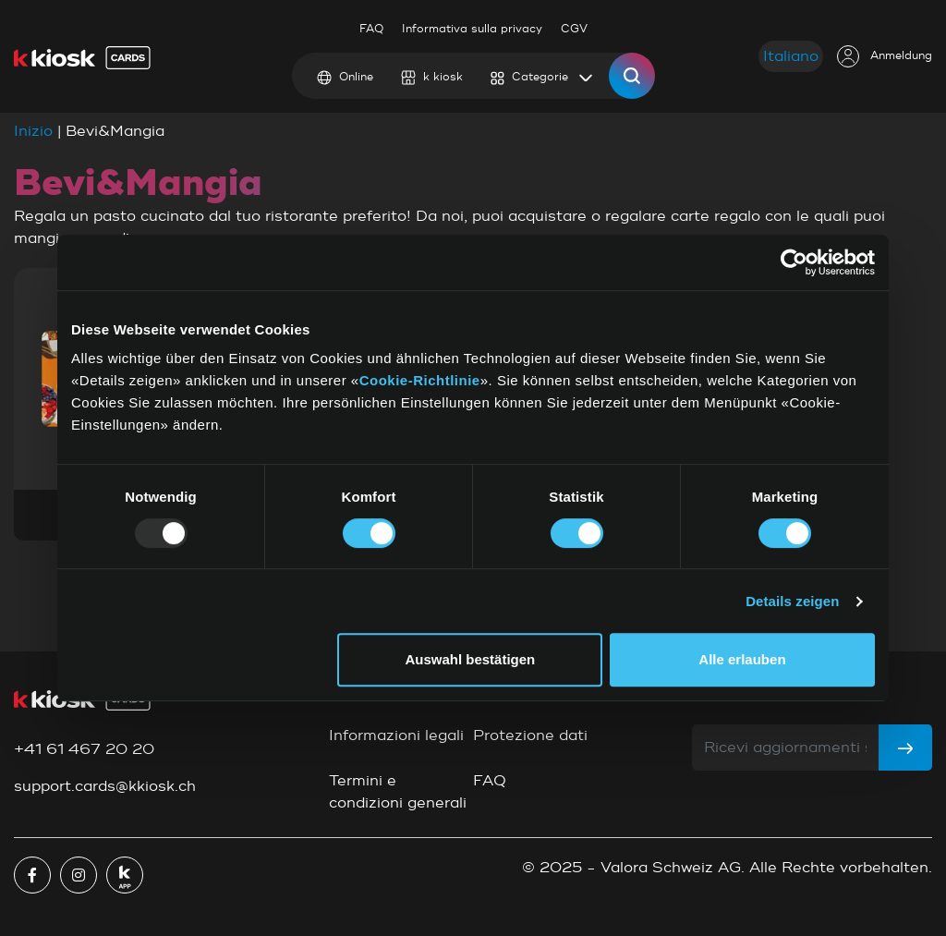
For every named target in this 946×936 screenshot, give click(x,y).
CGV (574, 29)
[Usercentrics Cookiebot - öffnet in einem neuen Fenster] (794, 262)
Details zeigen (792, 601)
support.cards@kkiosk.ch (105, 786)
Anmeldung (884, 56)
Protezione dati (530, 735)
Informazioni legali (396, 735)
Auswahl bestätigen (470, 659)
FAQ (371, 29)
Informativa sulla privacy (472, 29)
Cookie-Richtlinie (419, 380)
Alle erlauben (741, 659)
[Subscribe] (905, 747)
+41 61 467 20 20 (84, 749)
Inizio (33, 131)
